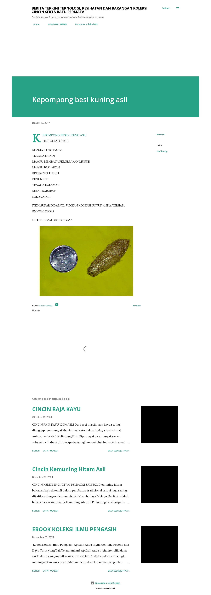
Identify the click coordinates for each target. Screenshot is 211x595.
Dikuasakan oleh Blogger (105, 583)
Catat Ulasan (50, 450)
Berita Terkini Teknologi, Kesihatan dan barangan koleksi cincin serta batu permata (89, 10)
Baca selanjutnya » (119, 450)
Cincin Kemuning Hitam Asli (69, 469)
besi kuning (162, 151)
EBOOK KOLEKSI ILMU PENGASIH (74, 529)
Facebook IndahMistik (85, 24)
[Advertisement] (105, 54)
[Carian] (165, 8)
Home (35, 24)
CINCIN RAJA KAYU (56, 409)
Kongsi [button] (161, 134)
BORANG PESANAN (55, 24)
